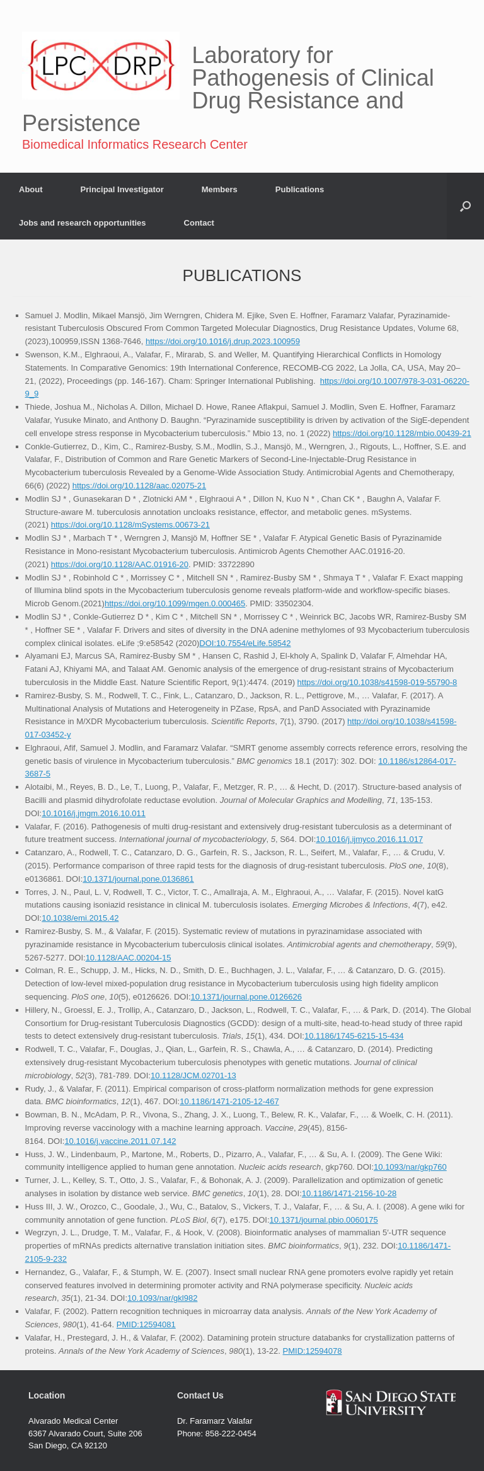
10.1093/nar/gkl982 (162, 1298)
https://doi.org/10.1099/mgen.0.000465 (175, 603)
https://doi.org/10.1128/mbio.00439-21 (402, 433)
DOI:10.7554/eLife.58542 (245, 643)
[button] (465, 206)
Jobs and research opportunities (82, 223)
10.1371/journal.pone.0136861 (138, 879)
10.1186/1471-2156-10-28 (349, 1193)
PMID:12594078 (312, 1351)
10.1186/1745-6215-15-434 (354, 1036)
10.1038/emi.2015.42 (80, 918)
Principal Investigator (122, 189)
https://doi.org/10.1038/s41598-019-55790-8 (377, 682)
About (31, 189)
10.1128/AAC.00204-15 (128, 957)
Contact (199, 223)
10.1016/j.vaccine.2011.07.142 (120, 1141)
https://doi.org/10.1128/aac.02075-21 (139, 485)
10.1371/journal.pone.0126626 (246, 996)
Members (220, 189)
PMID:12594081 (146, 1324)
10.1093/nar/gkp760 (410, 1167)
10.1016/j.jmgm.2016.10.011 (94, 813)
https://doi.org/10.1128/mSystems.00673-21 (130, 524)
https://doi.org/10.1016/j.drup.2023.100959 (223, 341)
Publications (299, 189)
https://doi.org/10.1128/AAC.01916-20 (119, 564)
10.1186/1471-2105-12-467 (229, 1101)
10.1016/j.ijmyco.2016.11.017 (369, 839)
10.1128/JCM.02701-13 (193, 1075)
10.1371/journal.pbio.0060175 (324, 1220)
